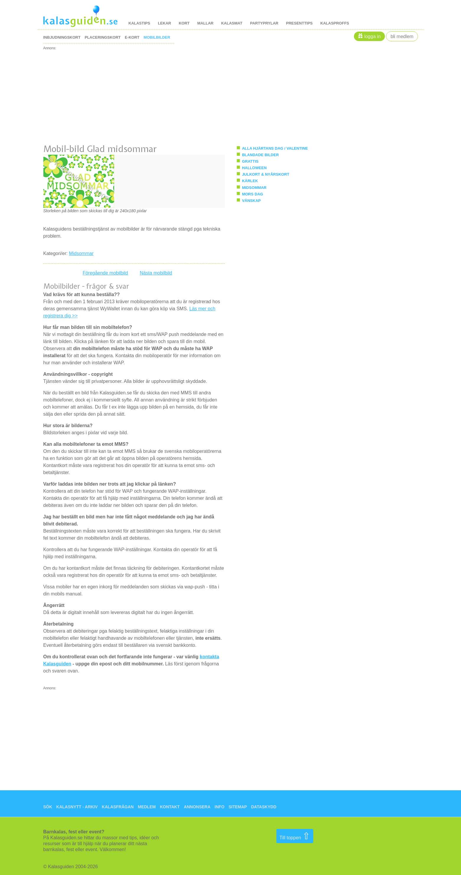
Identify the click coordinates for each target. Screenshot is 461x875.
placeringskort (103, 37)
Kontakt (170, 806)
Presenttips (299, 23)
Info (219, 806)
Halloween (254, 168)
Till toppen (294, 836)
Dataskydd (263, 806)
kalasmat (231, 23)
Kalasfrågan (118, 806)
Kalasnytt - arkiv (77, 806)
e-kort (132, 37)
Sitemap (238, 806)
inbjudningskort (62, 37)
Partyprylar (264, 23)
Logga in (372, 36)
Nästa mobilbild (156, 272)
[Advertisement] (220, 91)
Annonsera (197, 806)
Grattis (250, 161)
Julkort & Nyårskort (265, 174)
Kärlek (250, 181)
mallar (205, 23)
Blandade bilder (260, 155)
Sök (47, 806)
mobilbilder (157, 37)
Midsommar (81, 253)
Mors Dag (252, 194)
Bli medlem (402, 36)
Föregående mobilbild (105, 272)
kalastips (139, 23)
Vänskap (251, 200)
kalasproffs (334, 23)
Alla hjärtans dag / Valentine (275, 148)
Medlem (147, 806)
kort (184, 23)
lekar (164, 23)
